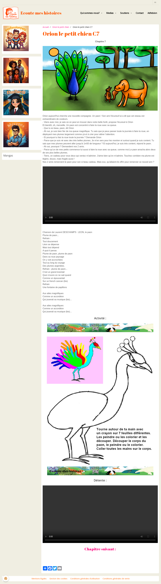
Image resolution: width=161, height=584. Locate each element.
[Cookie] (6, 578)
